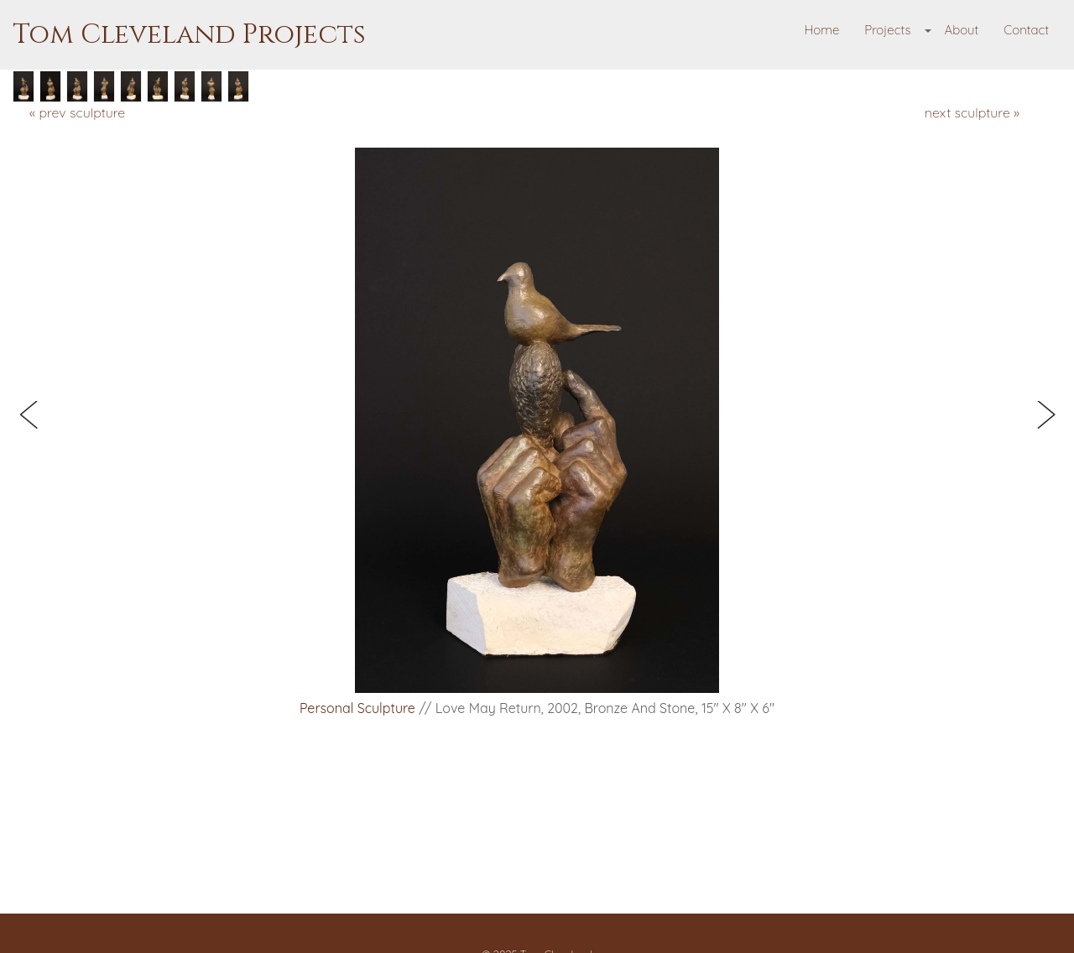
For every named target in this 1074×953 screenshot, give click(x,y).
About (961, 30)
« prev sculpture (77, 112)
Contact (1026, 30)
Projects (887, 30)
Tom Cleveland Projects (189, 35)
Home (822, 30)
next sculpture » (972, 112)
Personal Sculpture (357, 708)
